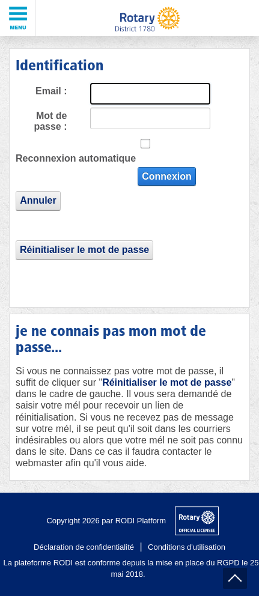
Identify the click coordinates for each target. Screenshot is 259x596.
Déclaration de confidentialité (84, 547)
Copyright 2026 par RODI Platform (106, 520)
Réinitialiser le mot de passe (84, 250)
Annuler (38, 200)
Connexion (167, 176)
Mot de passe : (50, 121)
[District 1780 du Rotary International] (147, 18)
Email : (51, 91)
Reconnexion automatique (76, 158)
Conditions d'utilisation (186, 547)
